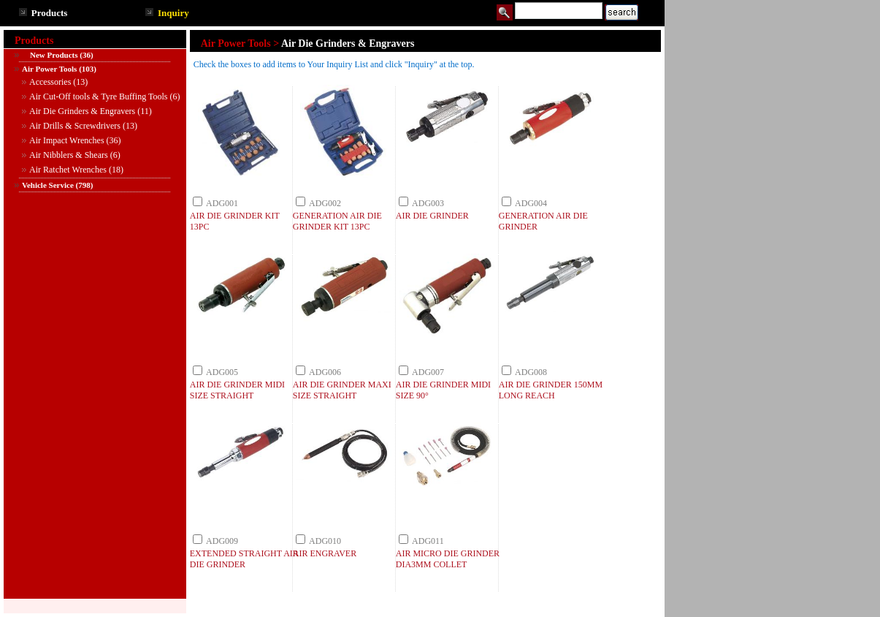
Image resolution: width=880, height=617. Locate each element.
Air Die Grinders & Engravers (82, 111)
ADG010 (325, 541)
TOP (642, 607)
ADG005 (222, 372)
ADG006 (325, 372)
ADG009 (222, 541)
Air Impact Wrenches (66, 140)
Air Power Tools (49, 68)
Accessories (50, 82)
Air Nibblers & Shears (68, 155)
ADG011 (428, 541)
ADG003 (428, 203)
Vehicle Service (48, 185)
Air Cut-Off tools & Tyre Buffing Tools (98, 96)
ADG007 (428, 372)
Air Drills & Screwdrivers (74, 126)
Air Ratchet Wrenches (68, 169)
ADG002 (325, 203)
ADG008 (531, 372)
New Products (49, 54)
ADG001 (222, 203)
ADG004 (531, 203)
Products (49, 12)
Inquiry (173, 12)
